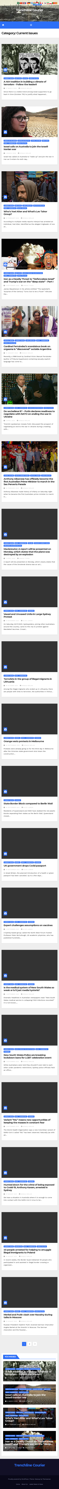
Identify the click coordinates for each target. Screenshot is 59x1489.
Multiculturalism (39, 205)
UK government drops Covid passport (25, 865)
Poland (30, 543)
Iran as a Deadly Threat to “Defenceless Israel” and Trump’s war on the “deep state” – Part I (29, 280)
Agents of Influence (10, 140)
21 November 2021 (13, 620)
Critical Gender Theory (22, 475)
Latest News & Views (36, 1484)
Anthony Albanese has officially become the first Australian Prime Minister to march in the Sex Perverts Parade (29, 481)
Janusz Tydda (27, 285)
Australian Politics (24, 140)
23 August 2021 (12, 1321)
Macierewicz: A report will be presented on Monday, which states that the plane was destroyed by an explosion (27, 552)
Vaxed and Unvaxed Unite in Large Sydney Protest (27, 615)
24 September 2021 (13, 745)
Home (18, 1484)
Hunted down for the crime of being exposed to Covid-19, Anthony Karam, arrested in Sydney (29, 1187)
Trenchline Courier (29, 10)
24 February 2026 (13, 218)
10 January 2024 (12, 353)
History (25, 78)
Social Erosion (22, 208)
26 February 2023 (12, 488)
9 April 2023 (10, 420)
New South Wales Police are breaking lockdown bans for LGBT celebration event (27, 1056)
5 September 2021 (13, 994)
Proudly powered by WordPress (18, 1479)
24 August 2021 (12, 1256)
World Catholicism (10, 343)
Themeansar (47, 1479)
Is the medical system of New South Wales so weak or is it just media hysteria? (29, 989)
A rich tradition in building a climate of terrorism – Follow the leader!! (25, 83)
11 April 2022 (11, 558)
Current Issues (8, 78)
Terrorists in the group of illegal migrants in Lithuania (28, 680)
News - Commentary (10, 143)
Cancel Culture (36, 140)
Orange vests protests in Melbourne (24, 741)
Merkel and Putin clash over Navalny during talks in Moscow (28, 1316)
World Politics (33, 78)
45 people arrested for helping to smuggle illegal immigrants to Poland (27, 1251)
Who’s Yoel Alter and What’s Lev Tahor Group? (25, 213)
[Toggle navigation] (31, 25)
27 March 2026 (11, 88)
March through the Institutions (32, 273)
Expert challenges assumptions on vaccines (28, 925)
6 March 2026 (11, 153)
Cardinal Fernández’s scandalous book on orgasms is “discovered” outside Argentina (27, 347)
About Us (25, 1484)
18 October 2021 (12, 685)
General (17, 738)
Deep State (18, 78)
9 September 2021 (13, 929)
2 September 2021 (13, 1126)
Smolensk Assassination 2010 (12, 545)
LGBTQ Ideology (27, 205)
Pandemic (31, 610)
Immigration (18, 1246)
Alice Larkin (27, 620)
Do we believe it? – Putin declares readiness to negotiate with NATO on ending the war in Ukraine (29, 414)
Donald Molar (25, 88)
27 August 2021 (11, 1194)
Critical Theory (8, 340)
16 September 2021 (13, 869)
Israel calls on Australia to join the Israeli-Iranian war (26, 148)
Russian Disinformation (35, 407)
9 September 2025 (13, 285)
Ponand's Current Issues (41, 543)
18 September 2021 (13, 807)
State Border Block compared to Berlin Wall (28, 803)
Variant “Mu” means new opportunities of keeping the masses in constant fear (27, 1121)
